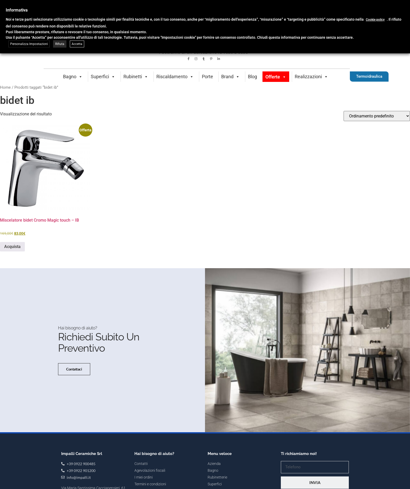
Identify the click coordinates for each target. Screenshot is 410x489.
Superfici (103, 76)
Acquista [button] (12, 246)
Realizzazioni (311, 76)
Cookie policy (375, 19)
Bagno (73, 76)
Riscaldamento (175, 76)
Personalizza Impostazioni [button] (29, 44)
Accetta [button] (77, 44)
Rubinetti (135, 76)
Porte (207, 76)
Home (5, 87)
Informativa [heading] (17, 10)
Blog (252, 76)
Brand (230, 76)
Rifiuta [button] (59, 44)
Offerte (275, 77)
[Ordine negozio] (377, 116)
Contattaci (74, 385)
